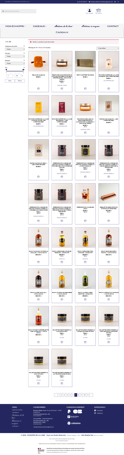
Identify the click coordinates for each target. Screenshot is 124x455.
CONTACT (15, 426)
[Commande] (107, 48)
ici (29, 1)
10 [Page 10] (84, 395)
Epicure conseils (98, 435)
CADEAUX (15, 412)
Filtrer (9, 81)
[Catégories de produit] (15, 49)
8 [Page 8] (78, 395)
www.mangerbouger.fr (61, 440)
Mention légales (71, 435)
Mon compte (89, 13)
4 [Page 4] (67, 395)
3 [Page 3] (64, 395)
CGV (79, 435)
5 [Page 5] (70, 395)
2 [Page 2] (61, 395)
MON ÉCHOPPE (17, 410)
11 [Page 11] (88, 395)
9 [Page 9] (81, 395)
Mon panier (98, 13)
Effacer (20, 81)
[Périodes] (15, 56)
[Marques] (15, 63)
